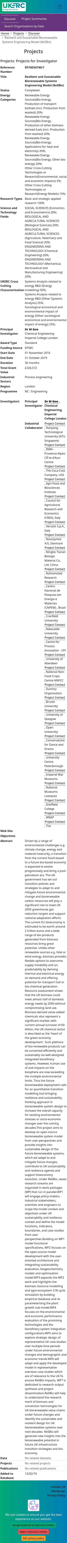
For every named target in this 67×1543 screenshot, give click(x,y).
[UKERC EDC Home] (14, 6)
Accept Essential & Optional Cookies (33, 1525)
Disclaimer (58, 1491)
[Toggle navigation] (60, 6)
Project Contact (55, 423)
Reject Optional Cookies (33, 1531)
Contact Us (58, 1487)
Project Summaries (34, 19)
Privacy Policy (56, 1495)
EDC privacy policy (33, 1538)
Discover (10, 19)
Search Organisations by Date (24, 26)
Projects (18, 33)
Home (5, 33)
